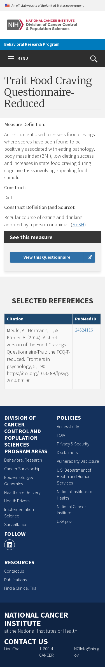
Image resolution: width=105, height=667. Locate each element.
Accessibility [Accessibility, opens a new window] (68, 426)
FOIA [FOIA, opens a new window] (61, 435)
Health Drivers (16, 500)
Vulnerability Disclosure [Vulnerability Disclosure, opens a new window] (78, 461)
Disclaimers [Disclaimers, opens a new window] (67, 452)
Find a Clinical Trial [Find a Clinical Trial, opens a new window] (21, 588)
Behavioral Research (23, 460)
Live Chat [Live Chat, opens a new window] (12, 648)
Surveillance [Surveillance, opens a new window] (15, 524)
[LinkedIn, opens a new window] (9, 544)
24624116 (84, 330)
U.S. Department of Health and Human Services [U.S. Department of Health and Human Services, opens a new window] (74, 476)
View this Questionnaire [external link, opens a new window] (47, 257)
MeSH (78, 224)
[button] (94, 59)
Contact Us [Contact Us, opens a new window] (14, 571)
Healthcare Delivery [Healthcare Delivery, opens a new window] (22, 492)
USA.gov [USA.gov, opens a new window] (64, 521)
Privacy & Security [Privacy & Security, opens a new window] (73, 444)
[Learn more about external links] (89, 257)
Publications (15, 579)
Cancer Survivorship (22, 468)
